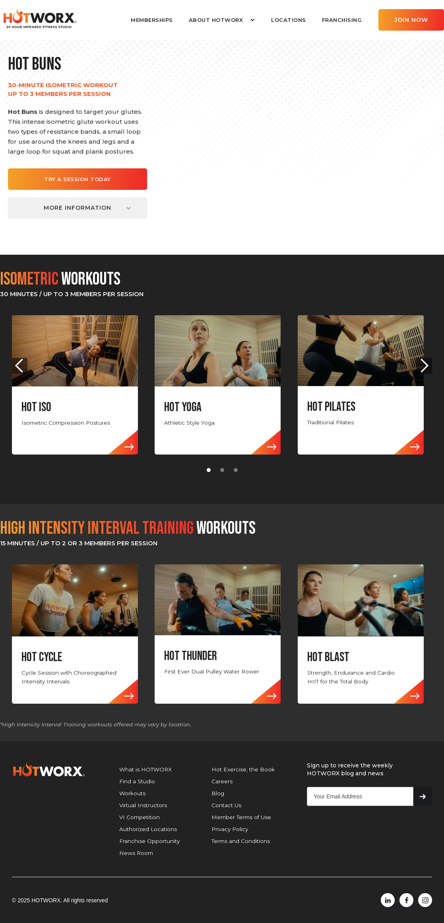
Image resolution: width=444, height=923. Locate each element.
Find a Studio (137, 781)
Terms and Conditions (240, 841)
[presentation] (367, 829)
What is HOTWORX (145, 769)
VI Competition (139, 817)
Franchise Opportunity (149, 841)
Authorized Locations (148, 829)
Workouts (132, 793)
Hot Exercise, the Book (243, 769)
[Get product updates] (360, 796)
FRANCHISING (342, 20)
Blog (217, 793)
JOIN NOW (411, 19)
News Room (136, 853)
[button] (222, 20)
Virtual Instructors (143, 805)
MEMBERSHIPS (152, 20)
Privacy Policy (229, 829)
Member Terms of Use (241, 817)
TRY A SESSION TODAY (77, 179)
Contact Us (226, 805)
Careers (222, 781)
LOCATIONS (288, 20)
